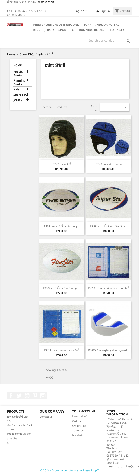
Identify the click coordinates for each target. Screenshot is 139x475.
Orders (76, 421)
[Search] (109, 40)
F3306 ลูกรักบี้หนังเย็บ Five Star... (108, 226)
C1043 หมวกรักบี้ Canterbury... (61, 226)
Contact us (46, 416)
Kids (36, 30)
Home (17, 65)
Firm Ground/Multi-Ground (56, 25)
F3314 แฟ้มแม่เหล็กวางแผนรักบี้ (61, 350)
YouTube (27, 395)
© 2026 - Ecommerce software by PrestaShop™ (69, 470)
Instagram (43, 395)
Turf (87, 25)
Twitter (19, 395)
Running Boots (91, 30)
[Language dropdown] (81, 11)
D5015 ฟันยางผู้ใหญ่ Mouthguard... (108, 350)
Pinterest (35, 395)
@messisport (46, 2)
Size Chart (13, 438)
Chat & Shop (117, 30)
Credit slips (79, 425)
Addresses (78, 430)
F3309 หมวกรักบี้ (61, 164)
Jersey (49, 30)
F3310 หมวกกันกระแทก (108, 164)
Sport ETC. (66, 30)
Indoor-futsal (107, 25)
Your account (83, 411)
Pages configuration (19, 433)
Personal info (80, 416)
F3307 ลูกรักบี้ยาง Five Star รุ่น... (61, 288)
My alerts (77, 435)
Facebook (11, 395)
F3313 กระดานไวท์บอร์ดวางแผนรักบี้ (108, 288)
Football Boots (19, 73)
